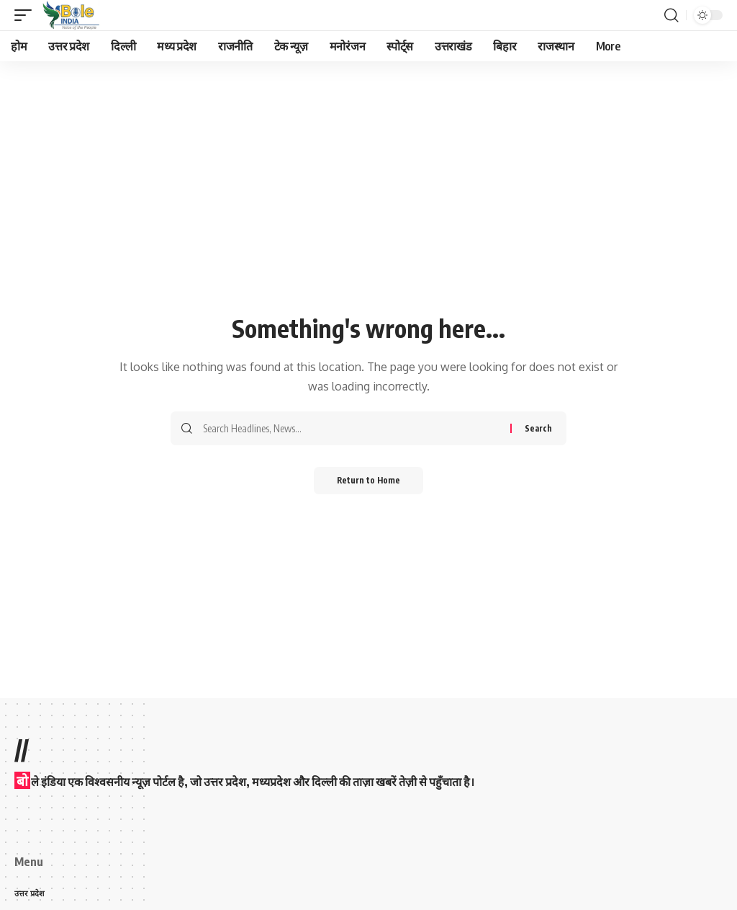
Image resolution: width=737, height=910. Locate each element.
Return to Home (369, 481)
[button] (26, 15)
